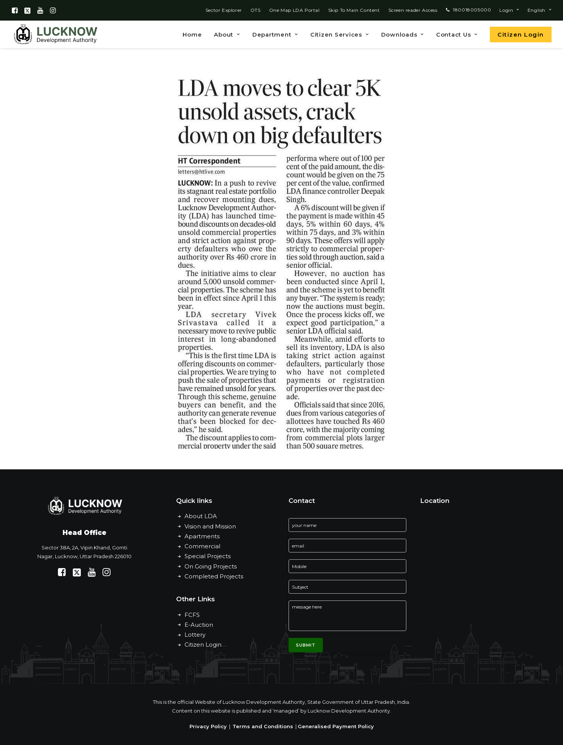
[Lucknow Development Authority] (55, 34)
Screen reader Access (413, 10)
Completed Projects (213, 576)
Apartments (202, 536)
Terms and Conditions (263, 726)
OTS (255, 10)
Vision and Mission (210, 526)
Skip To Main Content (354, 10)
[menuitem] (223, 10)
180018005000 (472, 10)
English (540, 10)
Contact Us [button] (457, 34)
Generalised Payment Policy (336, 726)
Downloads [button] (402, 34)
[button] (14, 10)
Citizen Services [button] (339, 34)
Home (192, 34)
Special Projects (207, 556)
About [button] (227, 34)
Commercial (202, 546)
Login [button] (509, 10)
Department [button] (275, 34)
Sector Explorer (223, 10)
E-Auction (198, 624)
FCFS (192, 614)
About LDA (200, 516)
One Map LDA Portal (294, 10)
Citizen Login (202, 644)
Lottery (194, 634)
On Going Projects (210, 566)
